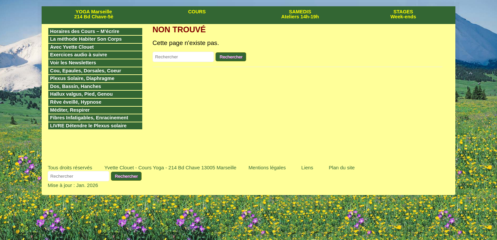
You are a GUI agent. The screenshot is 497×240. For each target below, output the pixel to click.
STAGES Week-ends (403, 14)
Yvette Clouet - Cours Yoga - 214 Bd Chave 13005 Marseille (170, 167)
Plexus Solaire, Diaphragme (82, 78)
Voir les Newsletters (73, 62)
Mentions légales (267, 167)
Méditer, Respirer (70, 110)
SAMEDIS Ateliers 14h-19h (300, 14)
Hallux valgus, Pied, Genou (81, 94)
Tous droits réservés (70, 167)
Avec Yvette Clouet (72, 47)
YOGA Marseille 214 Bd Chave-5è (93, 14)
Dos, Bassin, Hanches (75, 86)
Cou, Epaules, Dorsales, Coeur (85, 70)
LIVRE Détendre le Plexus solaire (88, 125)
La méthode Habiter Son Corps (86, 39)
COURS (197, 11)
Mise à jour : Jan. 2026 (73, 185)
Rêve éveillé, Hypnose (75, 102)
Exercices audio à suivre (78, 54)
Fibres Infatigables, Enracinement (89, 117)
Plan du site (342, 167)
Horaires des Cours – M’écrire (84, 31)
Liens (307, 167)
